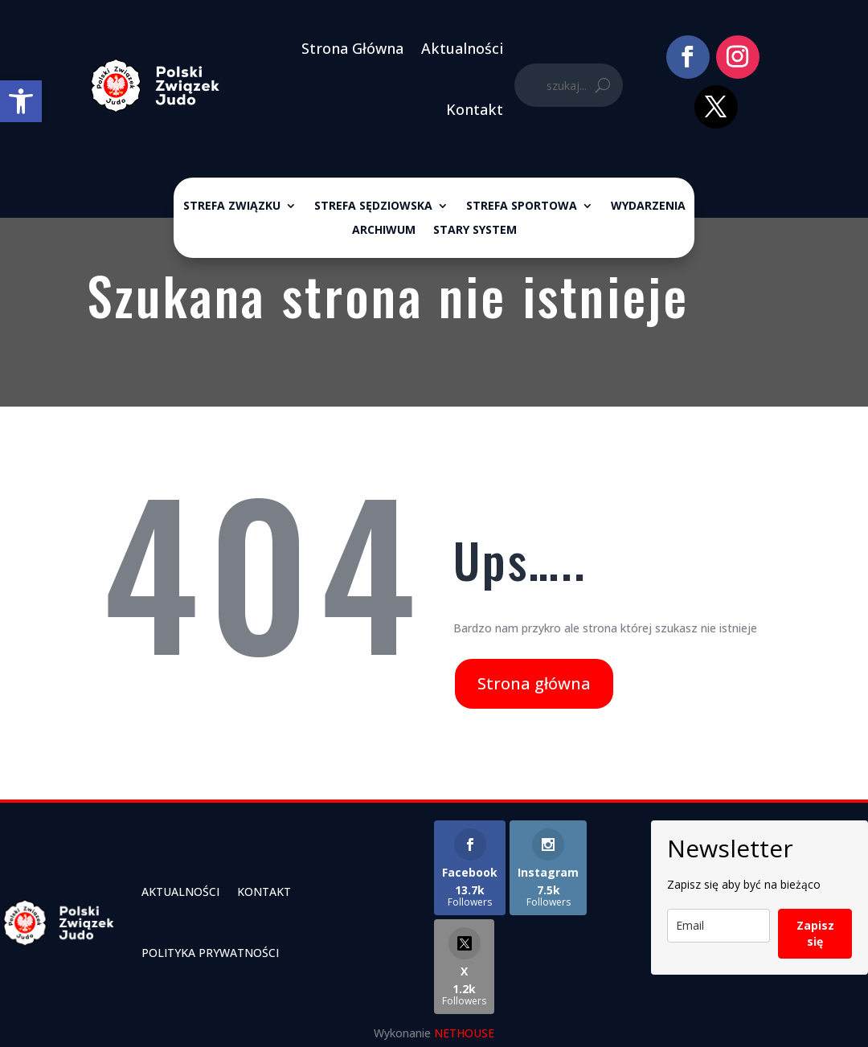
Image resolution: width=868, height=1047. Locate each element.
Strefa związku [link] (231, 206)
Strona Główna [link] (352, 48)
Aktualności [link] (462, 48)
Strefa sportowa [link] (521, 206)
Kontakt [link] (474, 109)
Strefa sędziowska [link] (373, 206)
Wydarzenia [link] (648, 206)
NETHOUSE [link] (464, 1033)
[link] (21, 101)
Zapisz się (815, 933)
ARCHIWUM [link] (384, 230)
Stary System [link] (475, 230)
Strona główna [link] (534, 683)
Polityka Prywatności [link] (210, 952)
